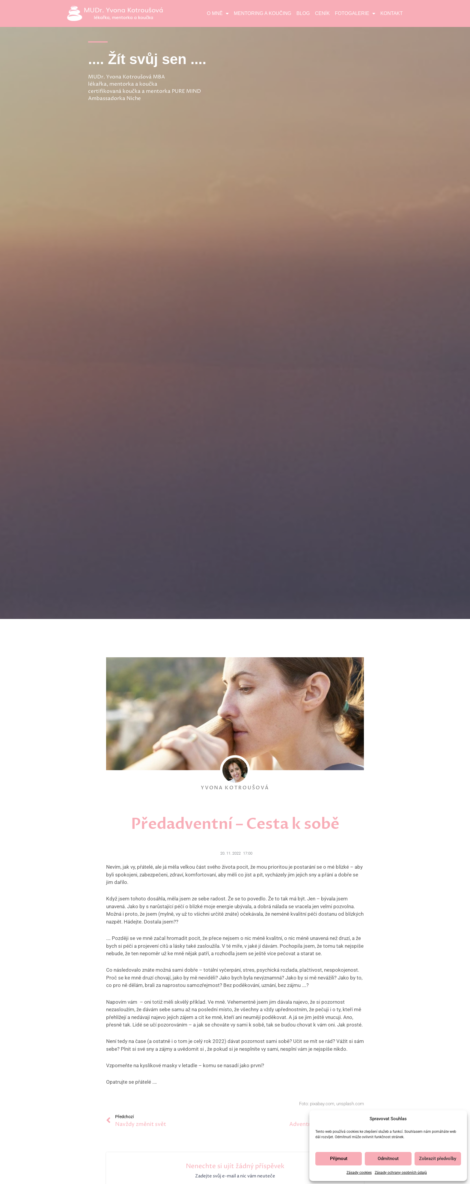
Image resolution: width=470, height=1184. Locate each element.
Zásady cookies (359, 1173)
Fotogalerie (355, 13)
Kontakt (391, 13)
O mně (218, 13)
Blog (303, 13)
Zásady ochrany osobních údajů (401, 1173)
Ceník (322, 13)
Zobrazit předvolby (437, 1158)
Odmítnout (388, 1158)
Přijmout (338, 1158)
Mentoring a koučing (262, 13)
